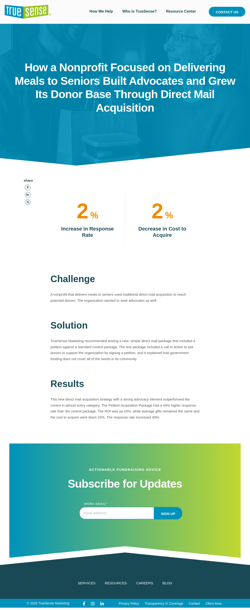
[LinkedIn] (28, 195)
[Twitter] (28, 202)
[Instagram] (93, 604)
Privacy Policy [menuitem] (129, 603)
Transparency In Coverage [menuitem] (164, 603)
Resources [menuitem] (116, 583)
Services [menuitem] (87, 583)
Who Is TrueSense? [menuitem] (139, 11)
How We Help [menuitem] (101, 11)
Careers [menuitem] (144, 583)
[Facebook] (28, 187)
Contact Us (227, 12)
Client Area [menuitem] (213, 603)
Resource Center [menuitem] (181, 11)
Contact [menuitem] (194, 603)
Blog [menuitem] (167, 583)
